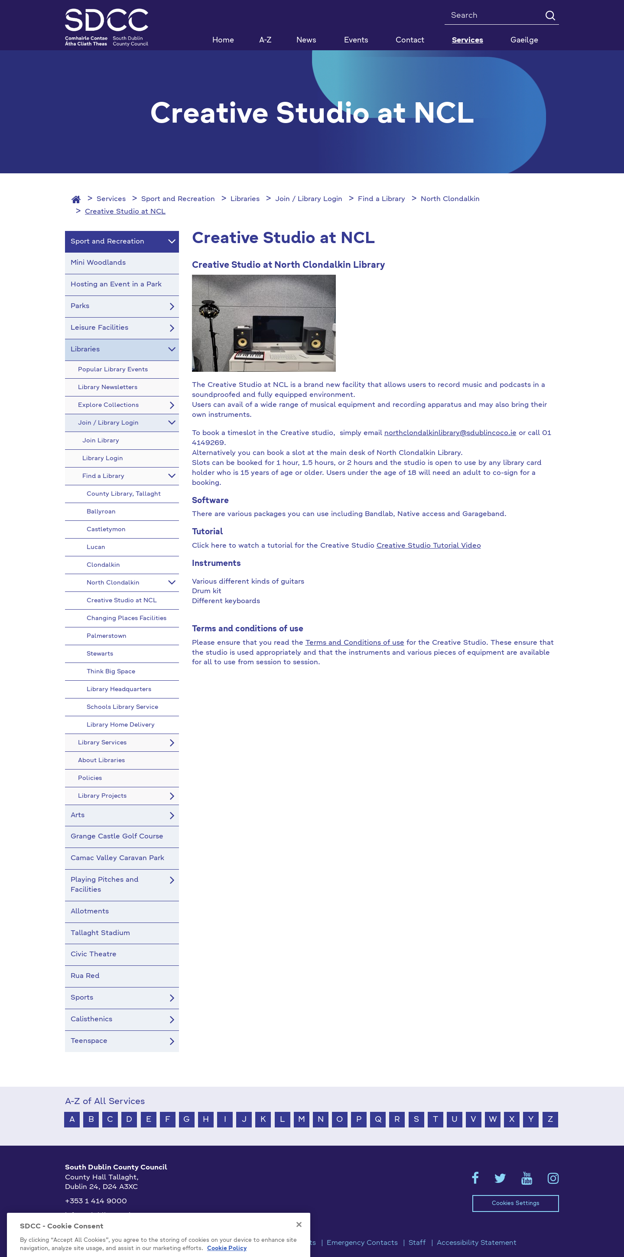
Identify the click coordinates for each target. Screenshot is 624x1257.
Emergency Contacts (362, 1243)
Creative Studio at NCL (125, 211)
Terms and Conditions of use (355, 643)
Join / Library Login (308, 199)
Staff (417, 1243)
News (306, 40)
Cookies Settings (516, 1203)
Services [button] (467, 40)
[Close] (299, 1250)
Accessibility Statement (477, 1243)
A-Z (265, 40)
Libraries (245, 199)
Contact (410, 40)
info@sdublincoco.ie (100, 1215)
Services (111, 199)
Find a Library (381, 199)
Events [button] (356, 40)
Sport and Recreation (178, 199)
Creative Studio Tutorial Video (429, 545)
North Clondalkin (450, 199)
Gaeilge (524, 40)
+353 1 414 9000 (96, 1201)
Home (223, 40)
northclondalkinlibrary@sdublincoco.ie (450, 433)
